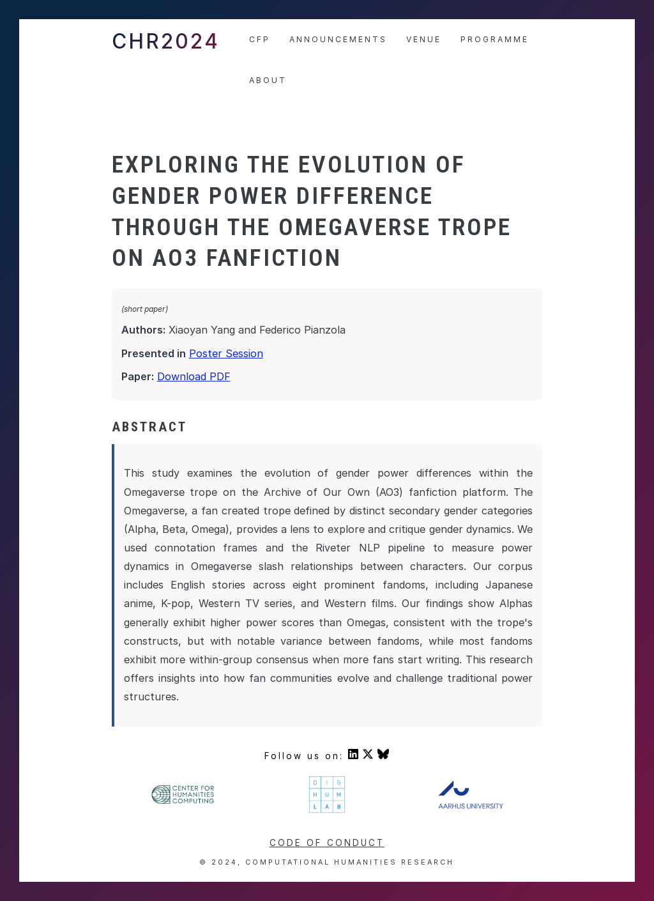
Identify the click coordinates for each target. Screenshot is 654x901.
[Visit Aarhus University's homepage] (470, 806)
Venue (423, 39)
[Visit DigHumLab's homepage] (327, 811)
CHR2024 (166, 41)
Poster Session (226, 353)
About (268, 80)
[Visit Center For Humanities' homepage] (183, 802)
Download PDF (194, 376)
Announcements (338, 39)
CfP (259, 39)
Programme (494, 39)
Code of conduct (327, 843)
